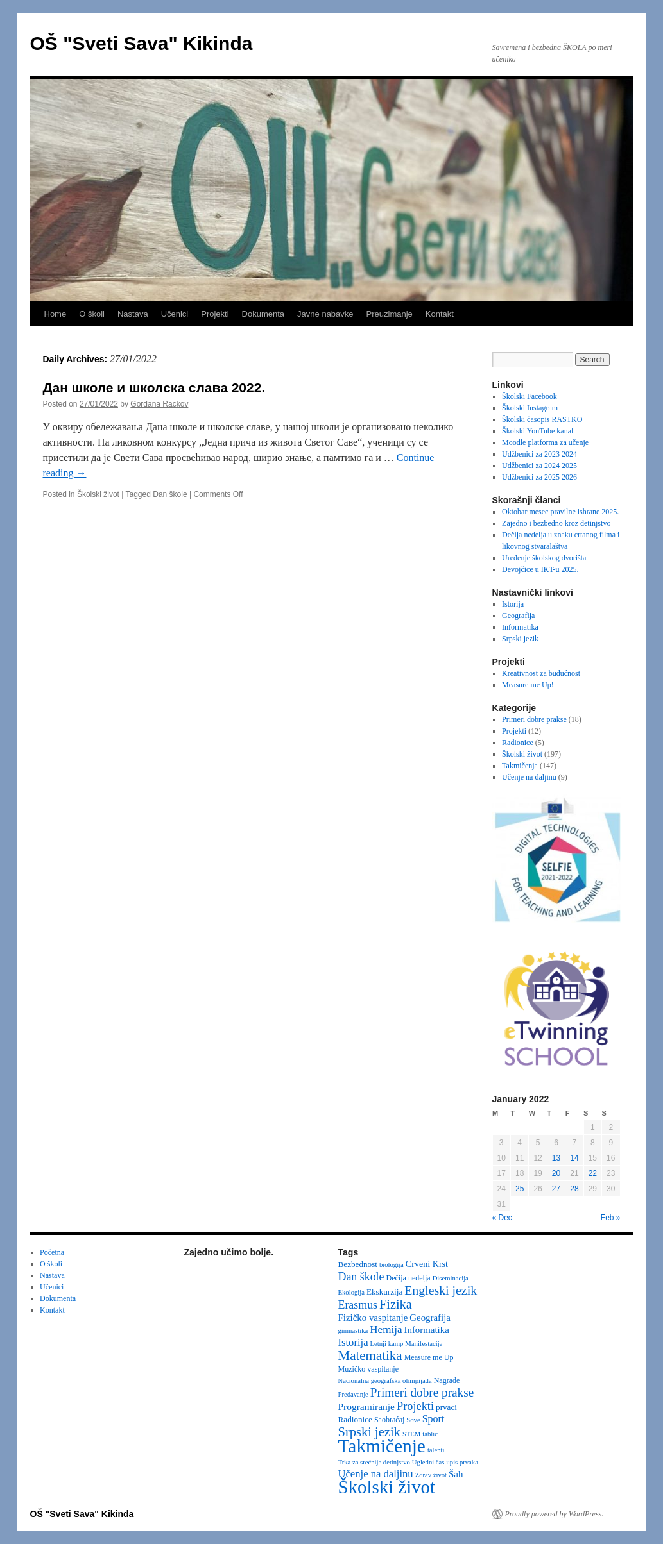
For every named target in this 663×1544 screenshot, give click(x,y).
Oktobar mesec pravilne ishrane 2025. (560, 511)
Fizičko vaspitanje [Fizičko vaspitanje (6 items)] (373, 1318)
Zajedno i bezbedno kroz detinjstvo (556, 523)
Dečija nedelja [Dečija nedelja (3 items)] (408, 1277)
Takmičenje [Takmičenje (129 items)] (382, 1446)
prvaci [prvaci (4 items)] (446, 1407)
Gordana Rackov (159, 403)
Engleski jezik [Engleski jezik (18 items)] (440, 1290)
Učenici (175, 314)
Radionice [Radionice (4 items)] (355, 1419)
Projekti (214, 314)
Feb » (611, 1217)
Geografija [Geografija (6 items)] (430, 1318)
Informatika (520, 627)
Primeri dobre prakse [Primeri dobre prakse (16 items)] (422, 1392)
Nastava (132, 314)
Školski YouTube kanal (537, 430)
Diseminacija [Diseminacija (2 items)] (451, 1278)
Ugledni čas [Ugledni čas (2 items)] (428, 1462)
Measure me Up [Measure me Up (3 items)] (429, 1357)
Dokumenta (263, 314)
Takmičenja (520, 765)
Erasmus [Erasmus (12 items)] (358, 1304)
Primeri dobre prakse (534, 719)
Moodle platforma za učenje (545, 442)
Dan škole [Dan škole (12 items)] (361, 1276)
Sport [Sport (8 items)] (433, 1418)
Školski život (98, 494)
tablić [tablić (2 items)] (430, 1434)
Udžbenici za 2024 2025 (539, 465)
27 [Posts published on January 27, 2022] (556, 1188)
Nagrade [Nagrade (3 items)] (447, 1380)
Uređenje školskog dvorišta (544, 557)
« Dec (502, 1217)
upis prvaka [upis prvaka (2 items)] (462, 1462)
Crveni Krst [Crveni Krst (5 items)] (427, 1264)
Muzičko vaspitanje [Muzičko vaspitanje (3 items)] (368, 1368)
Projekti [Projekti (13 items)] (415, 1406)
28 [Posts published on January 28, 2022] (574, 1188)
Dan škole (170, 494)
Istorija (513, 604)
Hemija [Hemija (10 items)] (386, 1329)
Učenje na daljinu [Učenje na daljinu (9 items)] (375, 1474)
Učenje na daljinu (529, 777)
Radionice (517, 742)
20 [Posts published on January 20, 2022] (556, 1173)
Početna (52, 1252)
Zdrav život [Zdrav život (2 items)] (431, 1475)
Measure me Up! (528, 684)
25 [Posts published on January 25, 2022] (519, 1188)
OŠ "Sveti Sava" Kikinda (141, 43)
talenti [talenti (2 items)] (436, 1450)
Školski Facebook (529, 396)
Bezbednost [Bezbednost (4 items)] (357, 1264)
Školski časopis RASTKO (542, 419)
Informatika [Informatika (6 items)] (426, 1330)
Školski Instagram (530, 407)
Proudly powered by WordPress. (554, 1513)
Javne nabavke (325, 314)
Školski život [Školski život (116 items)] (387, 1487)
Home (55, 314)
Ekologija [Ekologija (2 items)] (351, 1292)
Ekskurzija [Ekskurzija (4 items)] (384, 1291)
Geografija (518, 615)
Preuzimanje (389, 314)
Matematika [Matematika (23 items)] (370, 1355)
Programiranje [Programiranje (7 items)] (366, 1406)
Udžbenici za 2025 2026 (539, 477)
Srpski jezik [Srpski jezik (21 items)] (369, 1432)
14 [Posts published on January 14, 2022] (574, 1158)
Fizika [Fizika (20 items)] (395, 1304)
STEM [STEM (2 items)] (411, 1434)
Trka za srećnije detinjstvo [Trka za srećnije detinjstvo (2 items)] (374, 1462)
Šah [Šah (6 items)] (456, 1474)
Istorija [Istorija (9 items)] (353, 1342)
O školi (92, 314)
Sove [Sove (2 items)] (413, 1419)
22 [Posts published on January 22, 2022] (593, 1173)
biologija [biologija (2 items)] (391, 1264)
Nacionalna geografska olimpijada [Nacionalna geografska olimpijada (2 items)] (385, 1380)
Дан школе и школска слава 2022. (154, 387)
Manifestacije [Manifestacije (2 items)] (423, 1343)
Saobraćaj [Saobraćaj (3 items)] (389, 1419)
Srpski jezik (520, 638)
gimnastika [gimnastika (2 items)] (353, 1330)
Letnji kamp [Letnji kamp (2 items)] (387, 1343)
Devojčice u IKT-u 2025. (540, 569)
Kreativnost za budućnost (541, 673)
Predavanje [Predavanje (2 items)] (353, 1394)
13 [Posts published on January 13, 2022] (556, 1158)
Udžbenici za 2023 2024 (539, 453)
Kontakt (440, 314)
